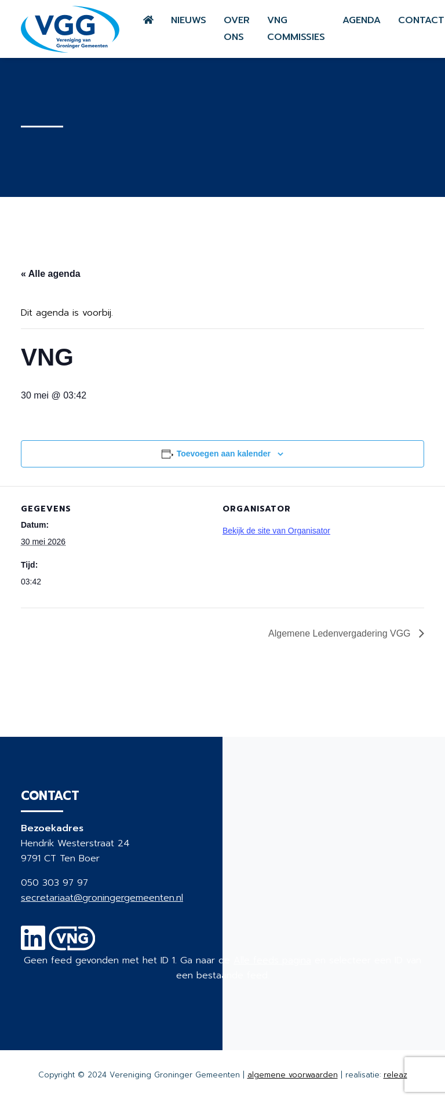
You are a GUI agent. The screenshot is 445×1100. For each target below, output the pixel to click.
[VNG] (72, 945)
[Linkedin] (33, 945)
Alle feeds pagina (272, 960)
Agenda (361, 20)
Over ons (237, 28)
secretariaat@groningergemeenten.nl (102, 898)
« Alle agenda (51, 274)
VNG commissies (296, 28)
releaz (395, 1074)
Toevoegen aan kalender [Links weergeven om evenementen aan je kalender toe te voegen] (224, 453)
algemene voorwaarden (292, 1074)
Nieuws (188, 20)
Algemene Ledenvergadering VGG (340, 633)
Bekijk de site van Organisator (276, 530)
